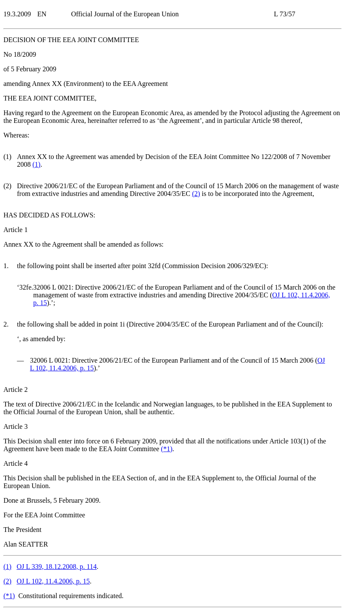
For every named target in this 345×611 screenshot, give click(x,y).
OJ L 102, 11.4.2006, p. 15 (53, 581)
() (36, 164)
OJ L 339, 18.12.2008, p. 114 (57, 566)
